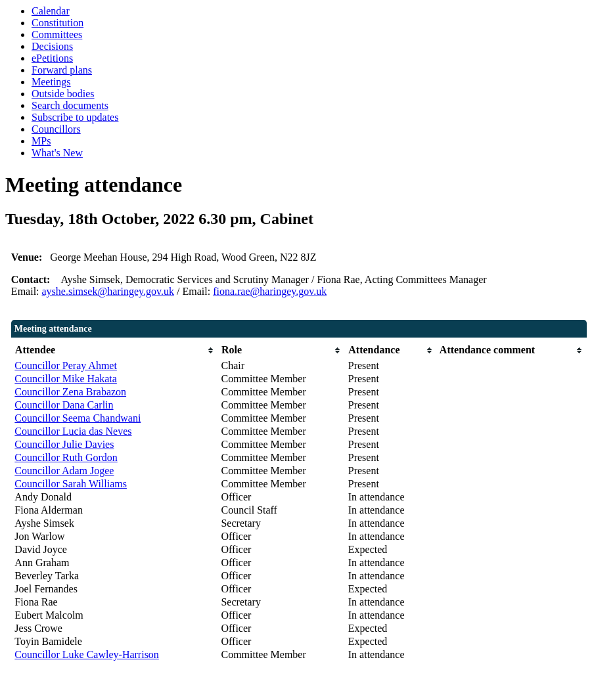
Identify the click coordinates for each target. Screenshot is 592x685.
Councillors (56, 129)
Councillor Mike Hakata (65, 378)
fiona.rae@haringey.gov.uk (270, 291)
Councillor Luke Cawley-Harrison (86, 654)
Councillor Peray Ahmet (65, 365)
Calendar (51, 10)
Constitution (57, 22)
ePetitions (52, 58)
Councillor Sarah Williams (70, 483)
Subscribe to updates (75, 117)
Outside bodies (63, 93)
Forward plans (62, 70)
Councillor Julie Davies (64, 444)
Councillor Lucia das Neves (72, 431)
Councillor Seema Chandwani (77, 418)
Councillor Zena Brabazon (70, 391)
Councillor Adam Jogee (64, 470)
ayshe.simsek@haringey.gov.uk (108, 291)
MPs (41, 140)
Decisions (52, 46)
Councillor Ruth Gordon (65, 457)
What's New (57, 152)
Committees (57, 34)
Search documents (70, 105)
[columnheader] (114, 350)
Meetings (51, 81)
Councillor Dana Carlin (63, 404)
